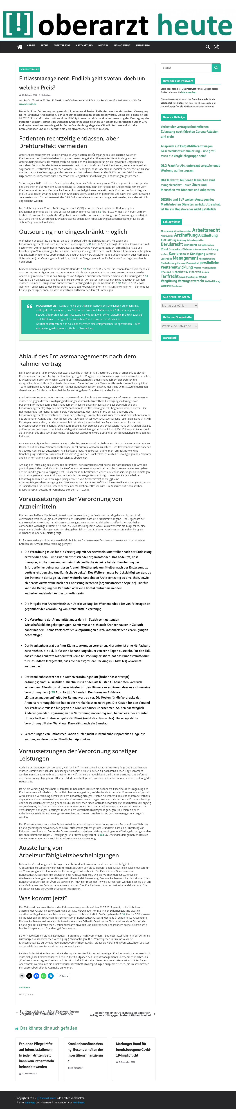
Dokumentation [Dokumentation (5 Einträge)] (199, 249)
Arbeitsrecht (62, 45)
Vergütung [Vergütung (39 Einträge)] (169, 281)
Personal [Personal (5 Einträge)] (181, 263)
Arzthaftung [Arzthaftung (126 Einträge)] (185, 235)
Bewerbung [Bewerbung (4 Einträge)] (209, 245)
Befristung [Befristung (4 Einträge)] (181, 240)
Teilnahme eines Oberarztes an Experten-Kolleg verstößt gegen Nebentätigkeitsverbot (122, 1014)
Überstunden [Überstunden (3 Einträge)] (176, 286)
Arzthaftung (84, 45)
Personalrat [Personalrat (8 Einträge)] (192, 263)
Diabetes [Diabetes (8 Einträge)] (187, 249)
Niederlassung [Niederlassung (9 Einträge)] (169, 263)
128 (102, 835)
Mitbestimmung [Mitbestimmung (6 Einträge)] (207, 258)
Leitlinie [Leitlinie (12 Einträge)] (211, 254)
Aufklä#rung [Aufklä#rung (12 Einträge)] (168, 240)
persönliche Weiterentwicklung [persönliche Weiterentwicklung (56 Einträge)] (190, 265)
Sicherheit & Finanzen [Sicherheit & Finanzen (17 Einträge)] (186, 272)
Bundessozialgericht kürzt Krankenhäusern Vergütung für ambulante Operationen (47, 1012)
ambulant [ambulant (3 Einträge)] (187, 231)
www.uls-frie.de (27, 104)
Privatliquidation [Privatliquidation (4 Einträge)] (209, 268)
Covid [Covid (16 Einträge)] (164, 249)
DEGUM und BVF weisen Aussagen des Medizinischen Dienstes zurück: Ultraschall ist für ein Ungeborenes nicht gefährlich (191, 204)
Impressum (143, 45)
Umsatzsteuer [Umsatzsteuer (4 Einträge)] (192, 277)
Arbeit (31, 45)
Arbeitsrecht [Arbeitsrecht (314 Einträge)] (206, 230)
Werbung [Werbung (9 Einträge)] (166, 285)
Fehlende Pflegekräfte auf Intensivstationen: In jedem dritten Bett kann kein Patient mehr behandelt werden (36, 1055)
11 (99, 211)
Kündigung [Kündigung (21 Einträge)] (197, 254)
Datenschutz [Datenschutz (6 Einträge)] (175, 249)
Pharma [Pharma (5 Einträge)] (197, 267)
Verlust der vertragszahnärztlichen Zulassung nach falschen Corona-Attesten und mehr (189, 131)
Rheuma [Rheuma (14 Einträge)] (166, 272)
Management (122, 45)
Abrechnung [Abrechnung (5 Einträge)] (167, 231)
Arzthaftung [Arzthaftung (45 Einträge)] (208, 235)
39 (89, 244)
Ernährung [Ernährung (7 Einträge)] (213, 249)
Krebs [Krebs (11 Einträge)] (185, 254)
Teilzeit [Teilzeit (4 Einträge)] (182, 277)
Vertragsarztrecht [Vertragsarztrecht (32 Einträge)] (191, 281)
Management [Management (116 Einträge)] (185, 258)
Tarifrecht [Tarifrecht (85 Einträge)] (169, 276)
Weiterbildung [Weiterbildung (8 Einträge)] (212, 281)
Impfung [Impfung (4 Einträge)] (164, 254)
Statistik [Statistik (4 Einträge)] (205, 272)
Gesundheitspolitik (30, 69)
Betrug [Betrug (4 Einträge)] (201, 245)
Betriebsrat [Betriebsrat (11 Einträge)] (190, 244)
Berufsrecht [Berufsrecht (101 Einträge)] (172, 244)
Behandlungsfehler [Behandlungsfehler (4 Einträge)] (195, 240)
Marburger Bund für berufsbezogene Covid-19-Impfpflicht (133, 1050)
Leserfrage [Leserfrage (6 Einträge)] (166, 258)
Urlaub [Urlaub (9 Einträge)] (203, 276)
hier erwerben (188, 92)
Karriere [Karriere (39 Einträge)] (175, 253)
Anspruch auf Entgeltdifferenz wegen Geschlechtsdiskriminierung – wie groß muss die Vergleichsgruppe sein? (188, 151)
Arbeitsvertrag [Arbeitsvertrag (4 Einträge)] (167, 236)
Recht (44, 45)
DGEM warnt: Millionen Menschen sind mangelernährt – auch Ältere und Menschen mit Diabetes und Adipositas (188, 185)
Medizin (103, 45)
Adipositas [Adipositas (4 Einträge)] (178, 231)
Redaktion (46, 95)
